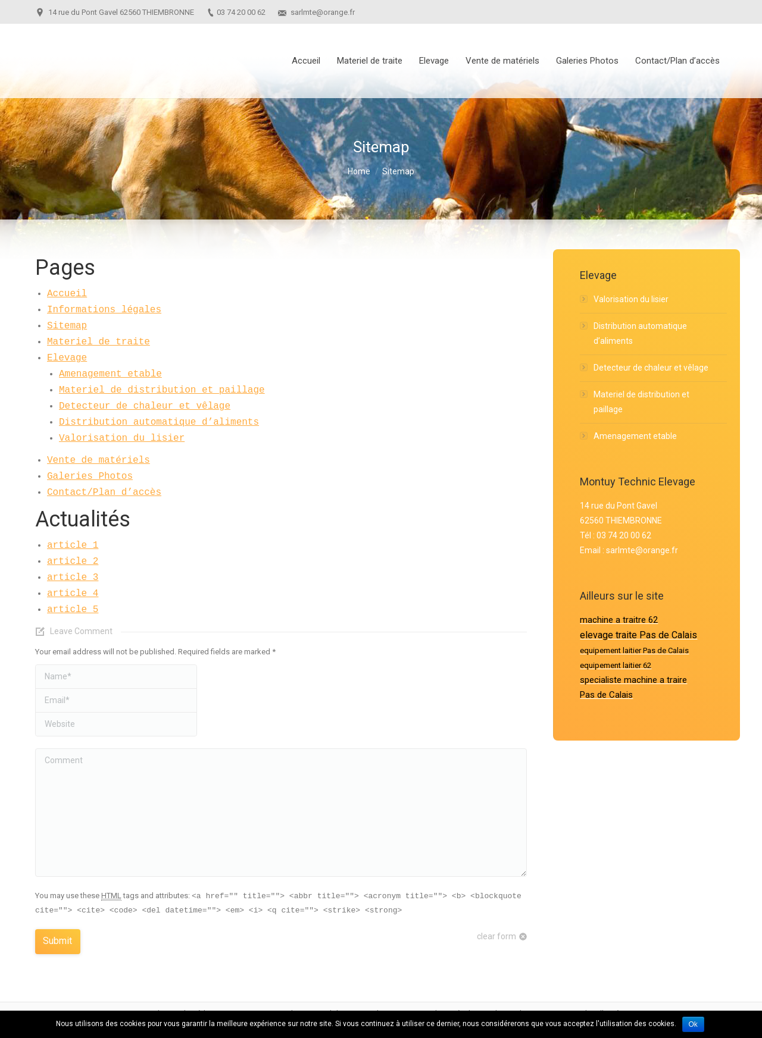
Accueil (67, 293)
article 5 (72, 609)
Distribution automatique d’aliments (159, 422)
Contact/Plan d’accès (104, 492)
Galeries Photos (90, 476)
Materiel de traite (98, 342)
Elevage (67, 358)
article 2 (72, 561)
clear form (496, 936)
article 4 (72, 593)
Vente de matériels (98, 460)
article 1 (72, 545)
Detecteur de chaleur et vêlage (144, 406)
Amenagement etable (110, 374)
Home (359, 171)
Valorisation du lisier (122, 438)
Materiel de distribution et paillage (162, 390)
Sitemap (67, 326)
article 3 (72, 577)
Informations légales (104, 310)
